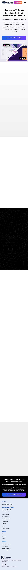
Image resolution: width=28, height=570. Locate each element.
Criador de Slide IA (5, 521)
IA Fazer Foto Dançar (6, 519)
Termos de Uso (5, 546)
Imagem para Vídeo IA (6, 509)
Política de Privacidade (6, 544)
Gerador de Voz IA (5, 516)
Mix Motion (4, 523)
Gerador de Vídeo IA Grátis (7, 504)
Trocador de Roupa (5, 528)
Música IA (4, 526)
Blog (3, 533)
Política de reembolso (6, 548)
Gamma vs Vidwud (5, 551)
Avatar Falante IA (5, 512)
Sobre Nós (4, 536)
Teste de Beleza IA (5, 514)
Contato (3, 538)
